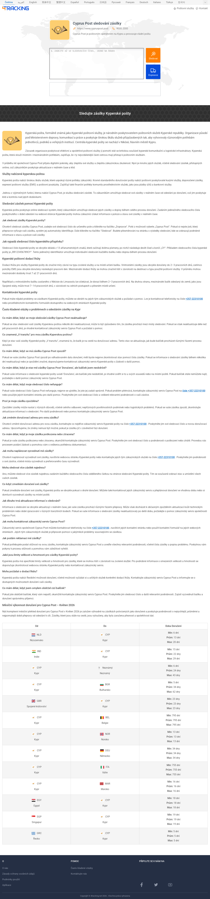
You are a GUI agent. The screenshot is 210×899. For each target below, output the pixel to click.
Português (89, 2)
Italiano (157, 2)
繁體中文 (60, 2)
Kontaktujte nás (79, 873)
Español (75, 2)
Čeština (9, 2)
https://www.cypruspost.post (92, 28)
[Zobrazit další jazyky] (205, 2)
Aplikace (6, 885)
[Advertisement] (105, 89)
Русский (116, 2)
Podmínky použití (11, 879)
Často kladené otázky (82, 868)
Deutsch (144, 2)
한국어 (181, 2)
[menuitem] (8, 2)
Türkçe (169, 2)
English (33, 2)
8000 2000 (122, 28)
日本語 (103, 2)
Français (130, 2)
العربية (21, 2)
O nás (5, 868)
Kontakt (202, 8)
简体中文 (46, 2)
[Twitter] (156, 885)
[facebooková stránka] (141, 885)
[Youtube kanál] (170, 885)
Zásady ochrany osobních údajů (18, 873)
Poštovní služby (183, 8)
